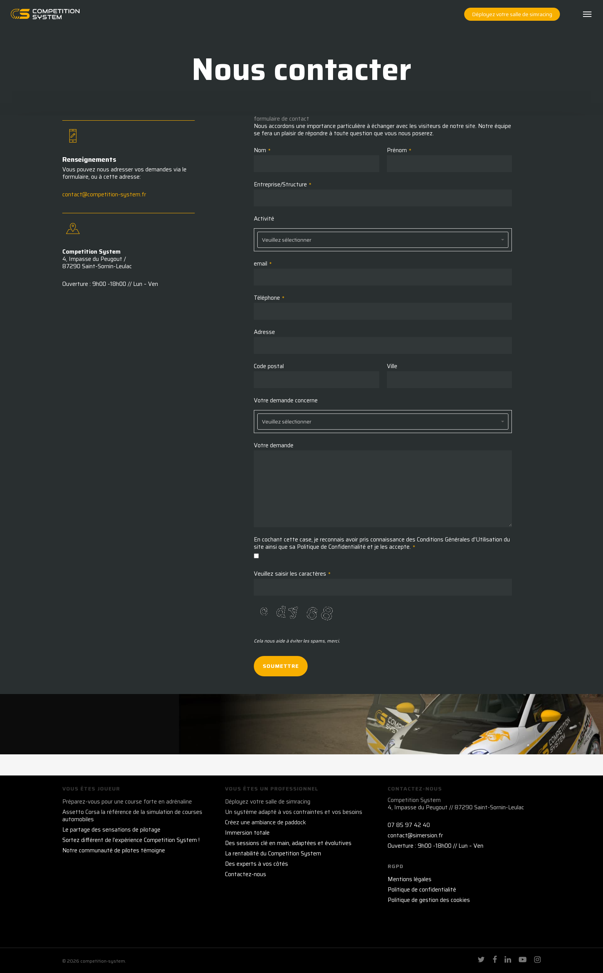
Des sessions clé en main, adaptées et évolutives (288, 843)
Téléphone (269, 298)
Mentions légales (409, 879)
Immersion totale (247, 833)
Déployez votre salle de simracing (267, 801)
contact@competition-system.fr (104, 194)
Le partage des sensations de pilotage (111, 830)
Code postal (269, 366)
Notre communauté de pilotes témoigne (113, 850)
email (263, 263)
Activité (264, 218)
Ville (392, 366)
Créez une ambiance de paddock (265, 822)
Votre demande (273, 445)
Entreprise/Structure (282, 184)
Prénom (399, 150)
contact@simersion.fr (415, 835)
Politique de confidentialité (422, 889)
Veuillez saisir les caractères (292, 574)
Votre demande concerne (286, 400)
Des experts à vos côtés (256, 864)
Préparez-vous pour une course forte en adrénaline (127, 801)
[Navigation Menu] (587, 18)
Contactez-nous (245, 874)
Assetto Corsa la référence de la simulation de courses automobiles (132, 816)
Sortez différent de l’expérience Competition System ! (131, 840)
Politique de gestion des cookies (429, 900)
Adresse (264, 332)
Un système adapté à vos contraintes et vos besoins (293, 812)
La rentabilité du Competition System (273, 853)
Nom (262, 150)
